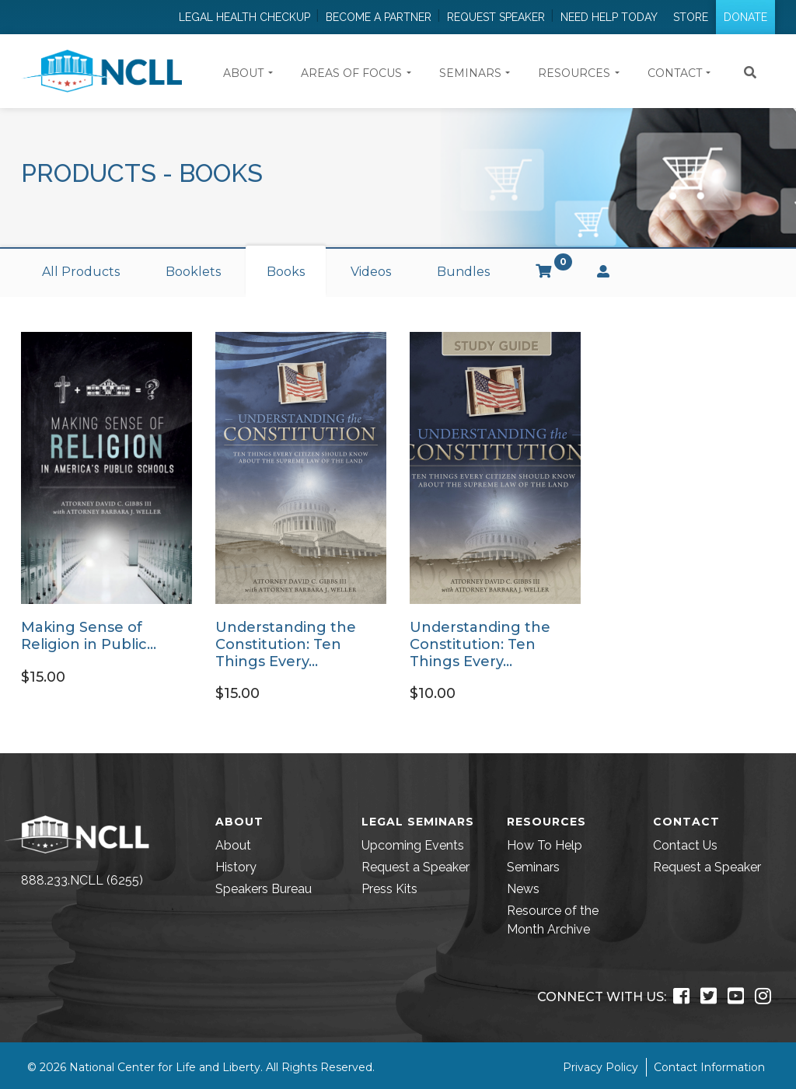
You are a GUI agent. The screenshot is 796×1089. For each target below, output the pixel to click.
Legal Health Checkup (244, 17)
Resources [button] (574, 73)
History (236, 867)
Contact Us (685, 845)
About (233, 845)
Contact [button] (675, 73)
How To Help (544, 845)
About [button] (243, 73)
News (523, 888)
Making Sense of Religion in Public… (88, 636)
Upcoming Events (412, 845)
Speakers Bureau (263, 888)
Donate (745, 17)
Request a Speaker (415, 867)
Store (690, 17)
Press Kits (389, 888)
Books (286, 271)
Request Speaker (496, 17)
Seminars (533, 867)
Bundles (463, 271)
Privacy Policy (600, 1067)
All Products (81, 271)
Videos (371, 271)
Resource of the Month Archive (553, 920)
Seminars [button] (470, 73)
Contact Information (709, 1067)
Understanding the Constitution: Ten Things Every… (285, 644)
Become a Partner (378, 17)
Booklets (193, 271)
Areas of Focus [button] (351, 73)
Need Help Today (609, 17)
